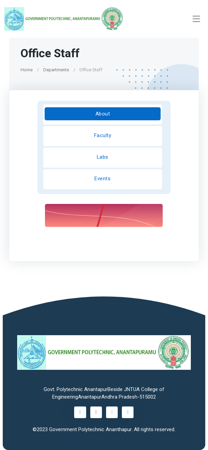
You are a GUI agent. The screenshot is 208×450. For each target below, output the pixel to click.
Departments (56, 69)
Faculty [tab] (103, 135)
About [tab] (102, 114)
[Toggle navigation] (196, 19)
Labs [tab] (102, 157)
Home (27, 69)
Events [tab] (102, 178)
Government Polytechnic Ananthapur (90, 429)
